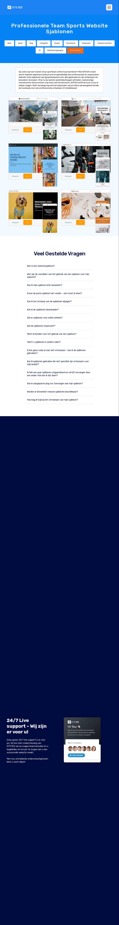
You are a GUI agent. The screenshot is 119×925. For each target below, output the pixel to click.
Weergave (15, 129)
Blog (31, 43)
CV (40, 50)
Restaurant (86, 43)
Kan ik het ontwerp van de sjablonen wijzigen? (49, 301)
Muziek (57, 43)
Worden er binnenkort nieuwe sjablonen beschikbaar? (52, 391)
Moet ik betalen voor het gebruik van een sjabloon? (51, 334)
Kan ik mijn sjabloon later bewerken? (44, 285)
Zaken (20, 43)
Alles (9, 43)
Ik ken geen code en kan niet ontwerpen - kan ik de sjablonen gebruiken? (56, 351)
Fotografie (44, 43)
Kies (27, 129)
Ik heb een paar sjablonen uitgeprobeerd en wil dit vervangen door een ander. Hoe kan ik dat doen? (58, 373)
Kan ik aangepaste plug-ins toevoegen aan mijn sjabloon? (55, 383)
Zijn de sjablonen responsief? (41, 326)
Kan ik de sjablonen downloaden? (43, 309)
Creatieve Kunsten (104, 43)
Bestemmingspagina (55, 50)
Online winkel (75, 50)
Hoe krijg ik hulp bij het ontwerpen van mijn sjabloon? (52, 399)
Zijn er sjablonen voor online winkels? (45, 317)
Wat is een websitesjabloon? (41, 266)
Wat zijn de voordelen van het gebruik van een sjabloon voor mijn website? (58, 275)
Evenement (70, 43)
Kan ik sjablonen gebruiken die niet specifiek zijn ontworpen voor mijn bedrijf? (58, 362)
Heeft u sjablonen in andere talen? (44, 342)
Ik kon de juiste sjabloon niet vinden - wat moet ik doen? (54, 293)
